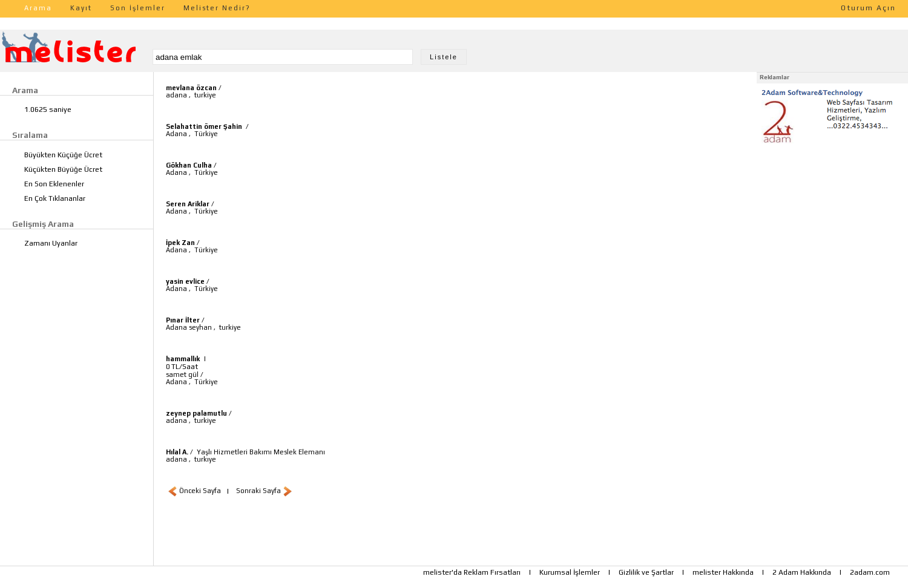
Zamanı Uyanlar (50, 243)
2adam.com (870, 572)
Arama (38, 7)
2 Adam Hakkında (801, 572)
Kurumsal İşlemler (569, 572)
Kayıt (81, 7)
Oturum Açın (868, 8)
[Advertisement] (832, 222)
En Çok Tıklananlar (54, 198)
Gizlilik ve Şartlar (646, 572)
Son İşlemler (137, 7)
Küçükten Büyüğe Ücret (63, 169)
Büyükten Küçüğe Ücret (63, 155)
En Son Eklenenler (54, 184)
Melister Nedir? (217, 7)
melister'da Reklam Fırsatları (472, 572)
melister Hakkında (723, 572)
